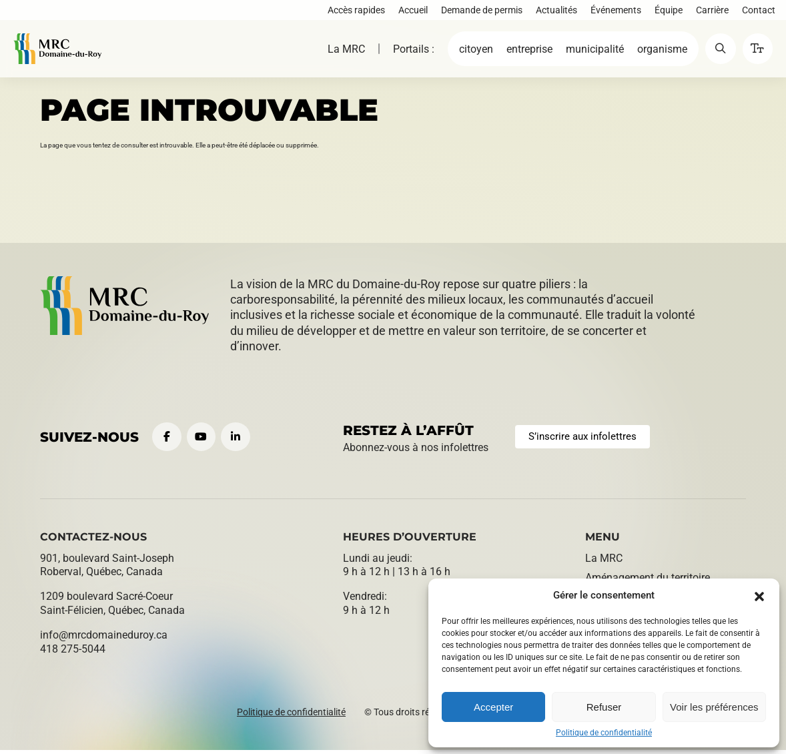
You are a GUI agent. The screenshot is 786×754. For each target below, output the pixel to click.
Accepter (493, 707)
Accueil (410, 12)
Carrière (709, 12)
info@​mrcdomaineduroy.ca (103, 639)
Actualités (553, 12)
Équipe (666, 12)
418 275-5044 (72, 653)
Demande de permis (479, 12)
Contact (756, 12)
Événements (613, 12)
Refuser (604, 707)
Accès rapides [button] (353, 12)
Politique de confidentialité (604, 732)
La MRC (337, 54)
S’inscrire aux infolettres (586, 438)
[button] (759, 595)
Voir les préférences (714, 707)
